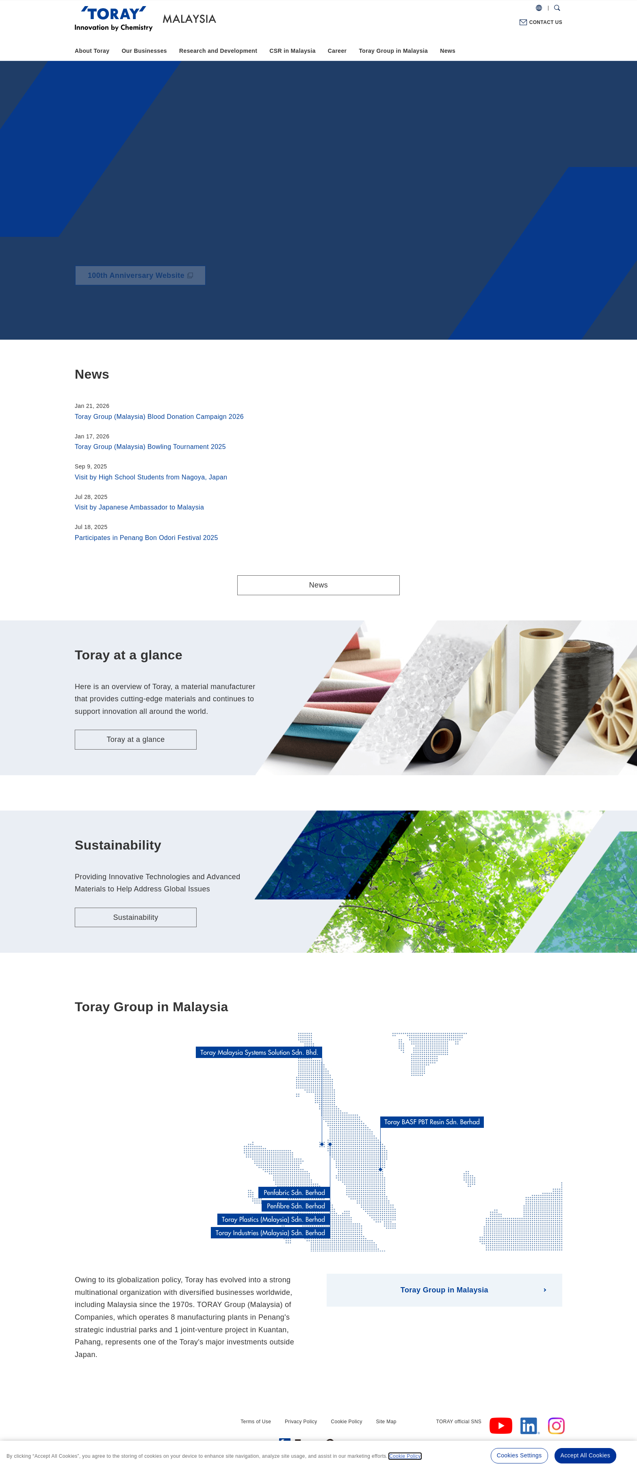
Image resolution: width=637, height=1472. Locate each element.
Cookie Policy (346, 1421)
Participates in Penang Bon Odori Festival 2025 (146, 537)
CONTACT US (545, 22)
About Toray (92, 51)
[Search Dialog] (557, 8)
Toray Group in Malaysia (393, 51)
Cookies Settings (519, 1455)
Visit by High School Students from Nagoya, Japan (151, 477)
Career (337, 51)
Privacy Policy (301, 1421)
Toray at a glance (135, 739)
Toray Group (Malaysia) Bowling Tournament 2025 (150, 446)
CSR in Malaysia (292, 51)
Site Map (386, 1421)
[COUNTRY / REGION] (539, 8)
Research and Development (218, 51)
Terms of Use (255, 1421)
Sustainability (135, 917)
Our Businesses (144, 51)
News (447, 51)
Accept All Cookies (585, 1455)
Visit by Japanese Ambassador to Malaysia (139, 507)
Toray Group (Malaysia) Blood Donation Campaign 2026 (159, 416)
